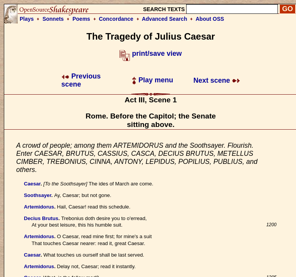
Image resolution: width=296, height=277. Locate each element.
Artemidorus (39, 207)
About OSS (210, 19)
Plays (27, 19)
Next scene (216, 80)
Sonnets (53, 19)
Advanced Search (164, 19)
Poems (81, 19)
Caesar (32, 184)
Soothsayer (37, 195)
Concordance (116, 19)
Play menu (152, 80)
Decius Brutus (41, 218)
